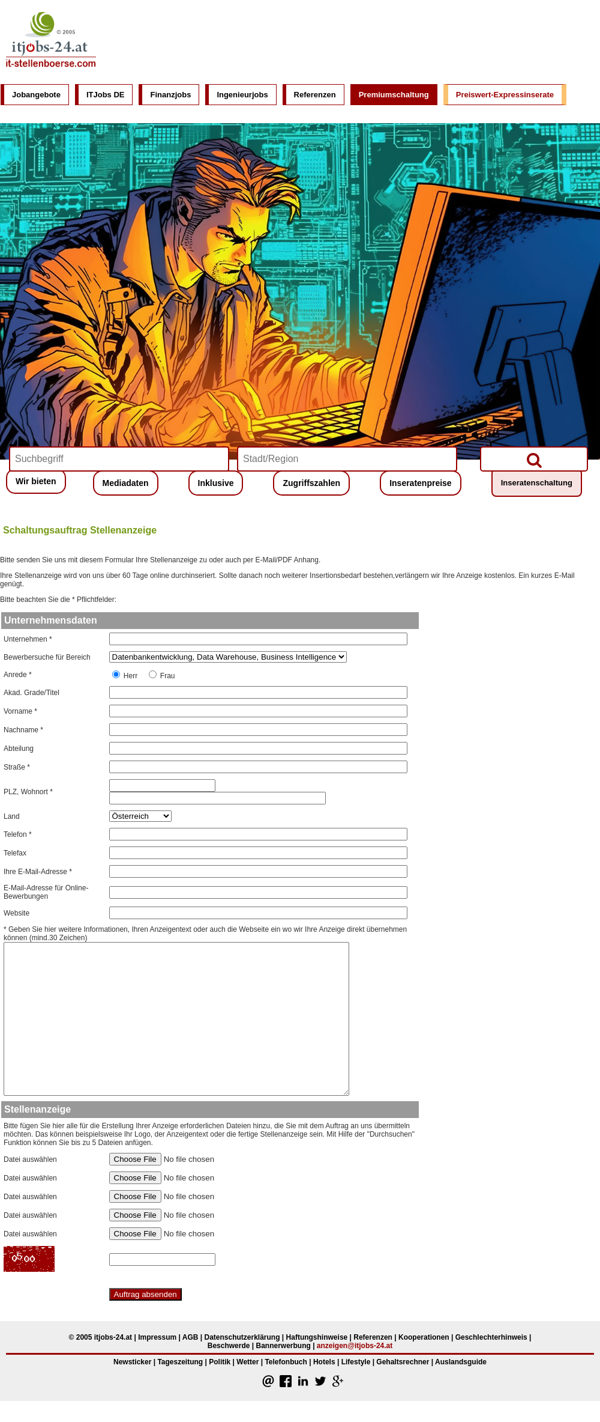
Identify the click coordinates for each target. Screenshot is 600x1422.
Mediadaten (126, 483)
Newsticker (132, 1362)
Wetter (247, 1362)
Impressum (157, 1337)
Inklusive (216, 483)
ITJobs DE (105, 94)
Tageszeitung (180, 1362)
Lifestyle (356, 1362)
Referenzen (315, 94)
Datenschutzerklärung (242, 1337)
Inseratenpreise (420, 483)
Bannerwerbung (283, 1345)
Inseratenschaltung (536, 482)
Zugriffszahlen (311, 483)
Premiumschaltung (394, 94)
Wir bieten (36, 481)
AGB (190, 1337)
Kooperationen (423, 1337)
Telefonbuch (286, 1362)
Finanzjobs (170, 94)
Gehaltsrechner (402, 1362)
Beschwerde (229, 1345)
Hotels (324, 1362)
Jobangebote (36, 94)
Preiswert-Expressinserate (505, 94)
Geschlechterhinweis (491, 1337)
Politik (219, 1362)
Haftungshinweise (317, 1337)
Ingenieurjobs (242, 94)
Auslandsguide (461, 1362)
